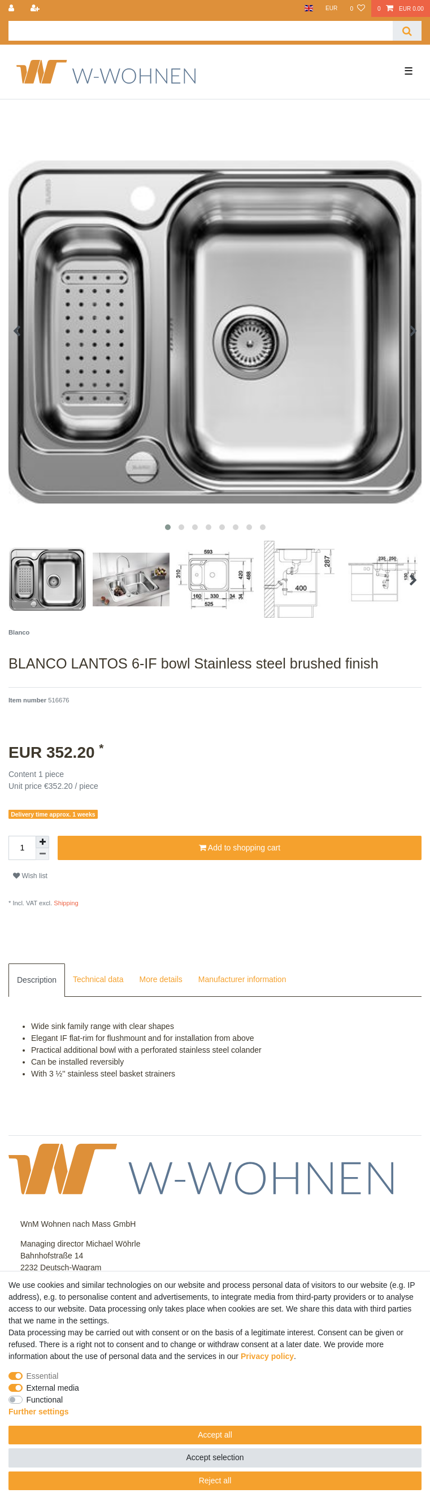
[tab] (36, 979)
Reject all (215, 1480)
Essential (43, 1376)
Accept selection (215, 1457)
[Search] (407, 31)
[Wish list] (357, 8)
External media (53, 1387)
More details (161, 979)
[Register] (35, 8)
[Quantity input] (22, 848)
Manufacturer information (242, 979)
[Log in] (12, 8)
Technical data (98, 979)
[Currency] (331, 8)
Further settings (38, 1411)
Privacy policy (267, 1356)
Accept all (215, 1434)
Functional (45, 1399)
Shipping (65, 903)
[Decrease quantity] (42, 854)
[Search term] (200, 31)
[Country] (308, 8)
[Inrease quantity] (42, 842)
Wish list (30, 876)
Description (37, 979)
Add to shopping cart (240, 848)
